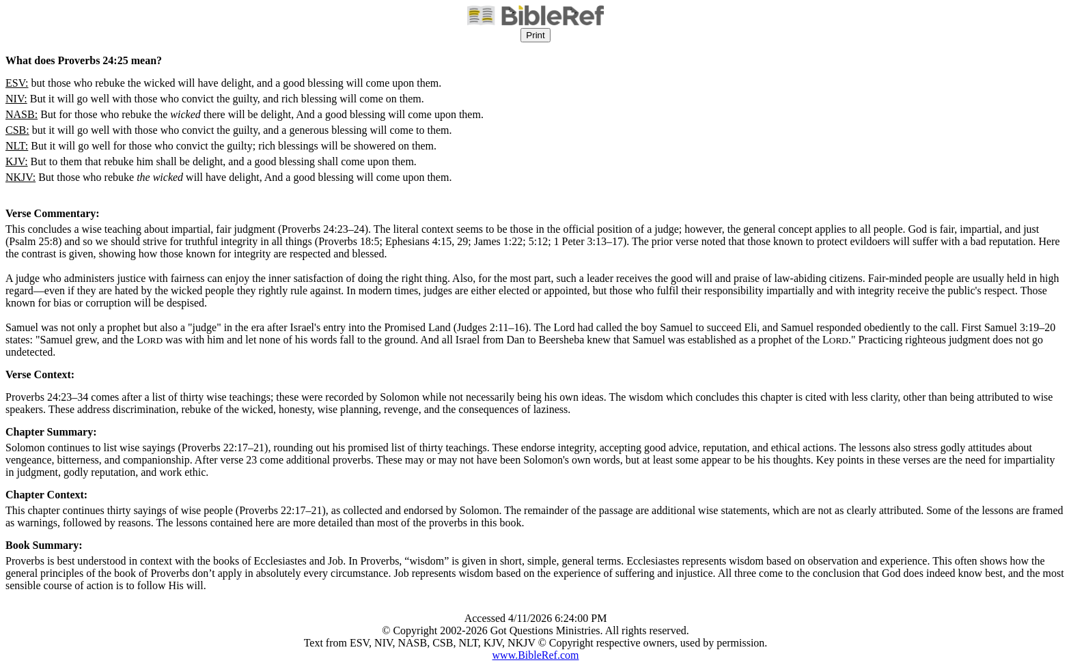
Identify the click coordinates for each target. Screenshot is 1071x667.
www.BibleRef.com (535, 655)
